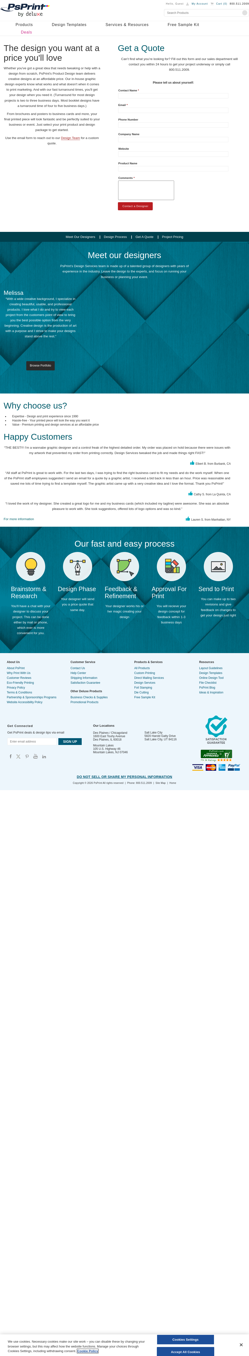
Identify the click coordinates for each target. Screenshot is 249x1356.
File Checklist (207, 682)
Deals (26, 32)
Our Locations (104, 725)
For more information (19, 519)
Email (122, 105)
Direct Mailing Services (149, 678)
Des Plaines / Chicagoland (110, 733)
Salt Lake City (153, 732)
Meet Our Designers (80, 237)
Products (24, 25)
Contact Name (128, 90)
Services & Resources (127, 25)
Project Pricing (172, 237)
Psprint (11, 756)
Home (172, 783)
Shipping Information (84, 678)
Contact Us (78, 668)
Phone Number (128, 119)
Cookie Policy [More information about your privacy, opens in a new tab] (87, 1351)
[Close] (241, 1344)
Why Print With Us (18, 673)
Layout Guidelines (210, 668)
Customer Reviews (19, 678)
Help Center (78, 673)
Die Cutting (141, 692)
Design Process (115, 237)
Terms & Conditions (19, 692)
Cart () (221, 3)
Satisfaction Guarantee (85, 682)
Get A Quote (144, 237)
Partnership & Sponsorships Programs (31, 697)
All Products (142, 668)
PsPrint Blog (207, 687)
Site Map (161, 783)
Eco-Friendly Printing (20, 682)
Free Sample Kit (183, 25)
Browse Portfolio (40, 365)
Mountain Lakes (103, 745)
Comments (126, 177)
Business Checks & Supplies (89, 697)
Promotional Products (84, 702)
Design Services (144, 682)
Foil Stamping (143, 687)
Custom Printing (144, 673)
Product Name (127, 163)
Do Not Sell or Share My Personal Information (124, 777)
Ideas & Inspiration (211, 692)
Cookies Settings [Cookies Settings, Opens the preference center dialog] (185, 1339)
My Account (200, 3)
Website (123, 148)
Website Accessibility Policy (25, 702)
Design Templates (69, 25)
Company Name (128, 134)
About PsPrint (16, 668)
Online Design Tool (211, 678)
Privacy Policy (16, 687)
